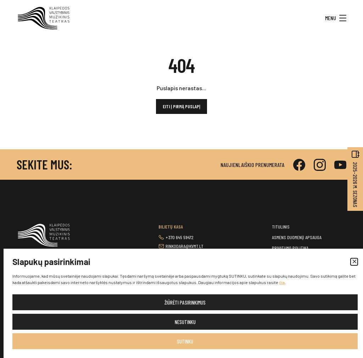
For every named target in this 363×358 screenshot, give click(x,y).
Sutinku (185, 341)
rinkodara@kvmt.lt (184, 246)
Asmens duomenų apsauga (297, 237)
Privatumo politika (290, 248)
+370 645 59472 (180, 237)
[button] (354, 261)
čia (282, 282)
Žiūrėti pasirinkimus (185, 302)
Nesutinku (185, 322)
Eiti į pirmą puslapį (181, 106)
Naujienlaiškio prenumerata (252, 164)
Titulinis (281, 227)
